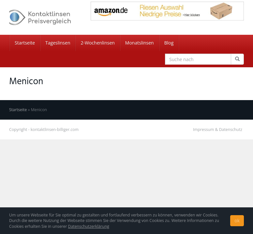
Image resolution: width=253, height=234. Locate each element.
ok (237, 220)
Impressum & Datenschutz (217, 129)
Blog (169, 43)
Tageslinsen (57, 43)
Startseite (25, 43)
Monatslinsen (139, 43)
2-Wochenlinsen (97, 43)
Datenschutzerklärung (88, 226)
